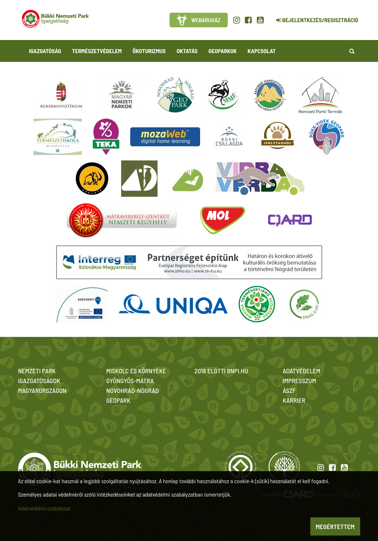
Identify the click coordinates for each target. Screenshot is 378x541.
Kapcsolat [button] (262, 50)
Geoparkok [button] (222, 50)
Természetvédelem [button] (97, 50)
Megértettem (335, 526)
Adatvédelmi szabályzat (44, 508)
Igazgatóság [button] (45, 50)
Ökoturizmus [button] (149, 50)
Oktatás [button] (187, 50)
